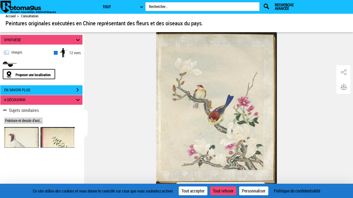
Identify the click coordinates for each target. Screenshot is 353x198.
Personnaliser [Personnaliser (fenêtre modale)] (254, 191)
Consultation (29, 16)
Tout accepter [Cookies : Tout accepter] (193, 191)
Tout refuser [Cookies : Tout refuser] (223, 191)
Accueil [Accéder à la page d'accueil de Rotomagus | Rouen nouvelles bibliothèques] (11, 16)
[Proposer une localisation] (29, 74)
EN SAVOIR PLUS (43, 90)
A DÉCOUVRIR (43, 100)
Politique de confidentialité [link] (297, 191)
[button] (343, 72)
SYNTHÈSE (43, 40)
